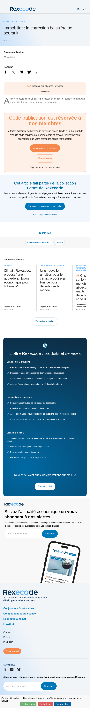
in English (8, 642)
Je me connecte (52, 167)
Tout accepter (28, 704)
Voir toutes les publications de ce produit (45, 206)
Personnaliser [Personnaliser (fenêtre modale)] (62, 704)
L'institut (8, 624)
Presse (6, 637)
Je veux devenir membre (45, 148)
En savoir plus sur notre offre (45, 215)
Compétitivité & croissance (19, 613)
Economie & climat (14, 619)
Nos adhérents (45, 158)
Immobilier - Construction (38, 242)
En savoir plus (45, 486)
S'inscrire (49, 533)
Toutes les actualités (45, 321)
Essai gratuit (12, 651)
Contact (7, 632)
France (59, 242)
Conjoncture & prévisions (18, 608)
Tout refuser (45, 704)
